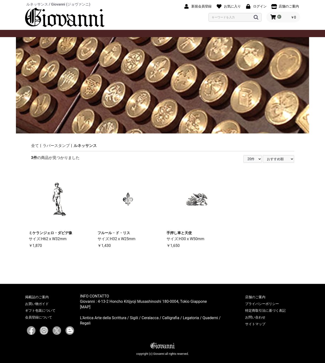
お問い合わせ (255, 317)
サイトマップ (255, 324)
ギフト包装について (40, 310)
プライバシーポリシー (262, 304)
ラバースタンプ (56, 145)
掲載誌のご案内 (37, 297)
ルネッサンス (85, 145)
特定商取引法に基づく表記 (265, 310)
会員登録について (38, 317)
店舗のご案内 (255, 297)
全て (35, 145)
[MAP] (85, 307)
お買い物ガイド (37, 304)
